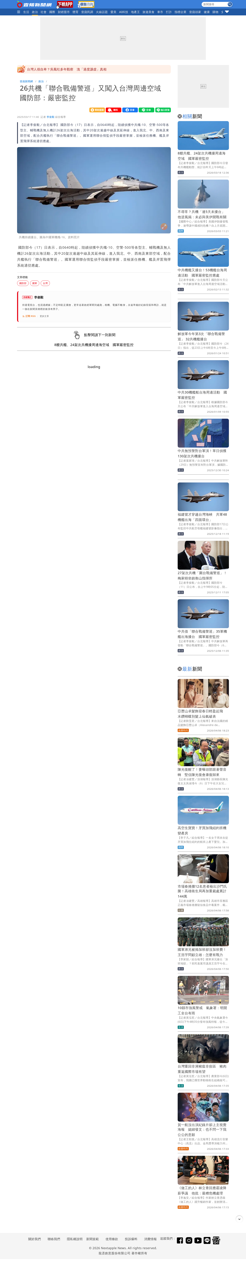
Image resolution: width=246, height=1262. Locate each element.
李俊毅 (50, 117)
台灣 (45, 283)
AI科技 (123, 12)
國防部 (22, 283)
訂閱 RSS (29, 316)
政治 (35, 12)
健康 (207, 12)
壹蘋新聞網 (26, 81)
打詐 (169, 12)
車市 (160, 12)
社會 (44, 12)
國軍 (34, 283)
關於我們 (34, 1239)
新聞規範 (92, 1239)
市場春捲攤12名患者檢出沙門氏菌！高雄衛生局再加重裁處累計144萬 (202, 891)
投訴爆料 (131, 1239)
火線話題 (102, 12)
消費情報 (150, 1239)
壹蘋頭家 (195, 12)
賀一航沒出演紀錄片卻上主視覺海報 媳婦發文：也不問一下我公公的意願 (202, 1129)
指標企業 (181, 12)
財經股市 (64, 12)
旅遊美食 (149, 12)
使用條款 (112, 1239)
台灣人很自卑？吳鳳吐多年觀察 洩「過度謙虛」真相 (67, 69)
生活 (26, 12)
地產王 (135, 12)
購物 (215, 12)
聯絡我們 (54, 1239)
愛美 (114, 12)
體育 (76, 12)
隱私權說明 (73, 1239)
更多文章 (44, 316)
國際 (52, 12)
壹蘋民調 (87, 12)
